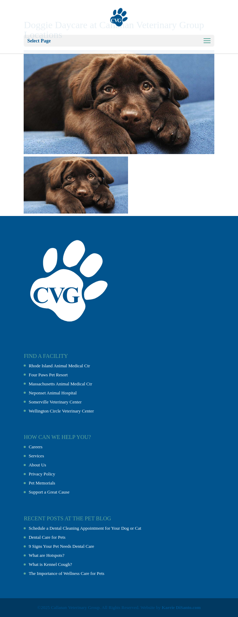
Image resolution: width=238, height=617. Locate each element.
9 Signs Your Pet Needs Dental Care (61, 546)
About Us (37, 464)
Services (36, 455)
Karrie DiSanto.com (181, 607)
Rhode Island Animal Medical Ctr (59, 365)
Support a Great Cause (49, 492)
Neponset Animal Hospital (53, 392)
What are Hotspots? (46, 555)
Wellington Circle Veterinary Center (61, 411)
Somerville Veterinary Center (55, 401)
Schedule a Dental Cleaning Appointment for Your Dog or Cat (85, 528)
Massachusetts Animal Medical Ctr (60, 383)
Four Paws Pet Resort (48, 374)
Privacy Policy (42, 473)
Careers (35, 446)
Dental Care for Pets (47, 537)
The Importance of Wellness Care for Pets (66, 573)
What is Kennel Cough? (50, 564)
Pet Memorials (42, 483)
